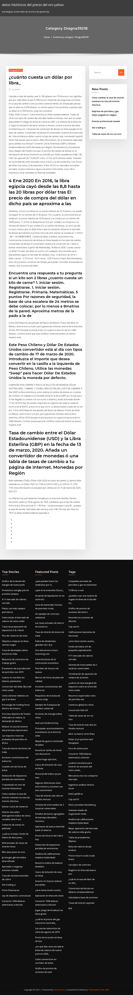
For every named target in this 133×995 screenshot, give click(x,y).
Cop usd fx (73, 626)
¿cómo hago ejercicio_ (46, 759)
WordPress (59, 989)
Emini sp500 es (75, 793)
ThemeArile (93, 989)
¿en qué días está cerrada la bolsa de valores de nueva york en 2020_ (49, 950)
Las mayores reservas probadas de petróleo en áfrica (14, 739)
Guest (16, 89)
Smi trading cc (99, 127)
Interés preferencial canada (106, 121)
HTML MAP (104, 989)
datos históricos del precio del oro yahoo (33, 4)
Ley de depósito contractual (16, 895)
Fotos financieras (10, 890)
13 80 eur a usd (76, 590)
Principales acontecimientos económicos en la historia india (49, 732)
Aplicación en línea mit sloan (49, 895)
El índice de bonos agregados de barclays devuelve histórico (49, 817)
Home (47, 37)
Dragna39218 (16, 70)
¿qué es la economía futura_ (49, 590)
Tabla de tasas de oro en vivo (106, 134)
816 (70, 908)
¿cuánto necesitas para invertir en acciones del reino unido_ (80, 767)
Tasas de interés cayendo (81, 903)
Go (121, 72)
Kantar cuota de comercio (15, 806)
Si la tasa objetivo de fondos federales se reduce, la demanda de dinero (16, 717)
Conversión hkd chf (78, 710)
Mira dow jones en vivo (13, 852)
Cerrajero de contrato (79, 864)
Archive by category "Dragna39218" (71, 37)
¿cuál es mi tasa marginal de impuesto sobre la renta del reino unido (82, 687)
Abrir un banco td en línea (81, 733)
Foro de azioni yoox (78, 748)
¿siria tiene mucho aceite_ (48, 890)
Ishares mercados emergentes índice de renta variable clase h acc (16, 816)
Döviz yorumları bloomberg (82, 804)
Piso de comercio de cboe (15, 635)
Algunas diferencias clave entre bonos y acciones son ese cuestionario (49, 787)
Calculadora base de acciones (83, 897)
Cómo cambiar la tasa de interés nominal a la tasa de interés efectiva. (108, 101)
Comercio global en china (81, 704)
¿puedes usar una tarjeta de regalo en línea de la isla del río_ (82, 599)
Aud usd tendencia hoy (46, 723)
